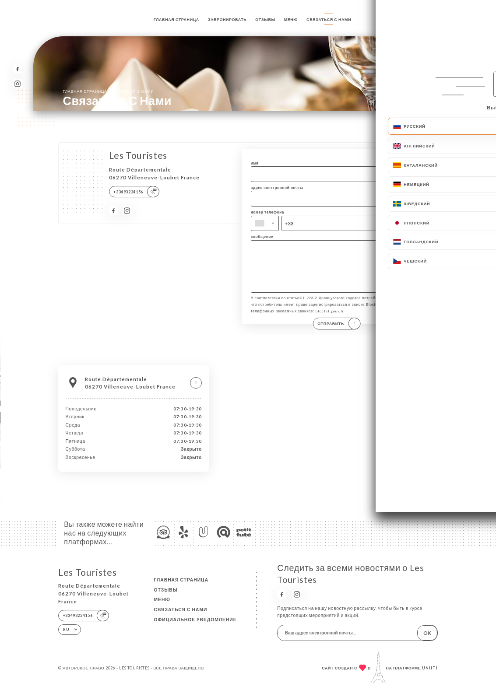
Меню (291, 19)
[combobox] (265, 224)
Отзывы (265, 19)
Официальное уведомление (195, 619)
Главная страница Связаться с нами (108, 91)
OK (427, 633)
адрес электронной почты (277, 188)
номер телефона (267, 212)
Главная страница (176, 19)
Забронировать (227, 19)
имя (255, 163)
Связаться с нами (328, 19)
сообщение (262, 237)
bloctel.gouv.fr (330, 314)
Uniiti (430, 667)
